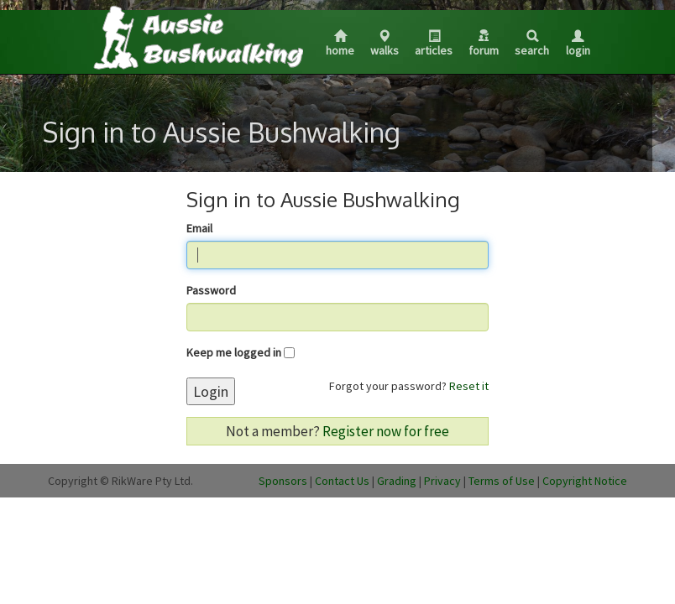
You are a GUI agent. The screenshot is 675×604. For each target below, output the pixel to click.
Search (532, 44)
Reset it (469, 385)
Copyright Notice (584, 480)
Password (211, 290)
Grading (396, 480)
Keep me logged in (233, 352)
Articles (434, 44)
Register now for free (385, 431)
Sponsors (283, 480)
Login (578, 44)
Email (199, 228)
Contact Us (342, 480)
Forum (483, 43)
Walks (384, 44)
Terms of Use (501, 480)
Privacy (442, 480)
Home (340, 44)
